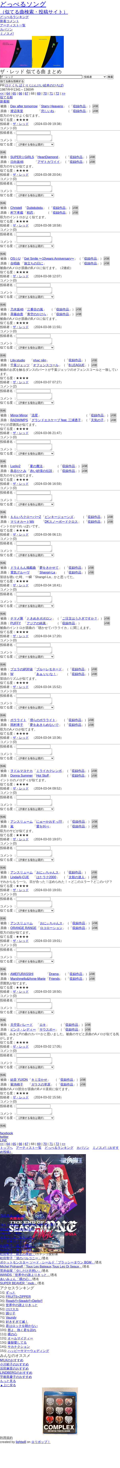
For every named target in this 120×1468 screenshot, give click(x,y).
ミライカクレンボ (49, 786)
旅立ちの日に (33, 267)
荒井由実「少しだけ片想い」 (20, 1294)
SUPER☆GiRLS (22, 158)
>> (63, 93)
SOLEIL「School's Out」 (17, 1253)
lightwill (21, 1465)
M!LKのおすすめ (11, 1384)
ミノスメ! (7, 33)
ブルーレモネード (49, 682)
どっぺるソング (23, 4)
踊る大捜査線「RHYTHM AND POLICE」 (29, 1248)
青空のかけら (36, 319)
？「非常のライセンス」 (17, 1265)
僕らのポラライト (42, 734)
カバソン (6, 29)
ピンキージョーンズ (59, 526)
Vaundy (11, 1341)
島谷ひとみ (18, 479)
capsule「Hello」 (12, 1257)
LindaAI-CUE (19, 895)
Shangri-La (47, 583)
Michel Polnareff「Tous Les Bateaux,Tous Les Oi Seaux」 (41, 1290)
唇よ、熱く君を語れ (22, 1354)
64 (8, 93)
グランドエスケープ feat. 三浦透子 (56, 427)
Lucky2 (15, 474)
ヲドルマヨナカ (21, 786)
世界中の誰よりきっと (22, 1329)
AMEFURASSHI (21, 994)
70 (45, 93)
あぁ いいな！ (46, 687)
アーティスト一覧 (28, 1171)
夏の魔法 (36, 474)
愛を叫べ (42, 843)
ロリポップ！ (40, 1465)
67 (26, 93)
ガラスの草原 (40, 1107)
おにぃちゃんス (47, 890)
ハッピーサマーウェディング (28, 1374)
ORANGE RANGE (23, 947)
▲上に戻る (8, 1409)
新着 (9, 21)
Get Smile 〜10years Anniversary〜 (49, 262)
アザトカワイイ (48, 163)
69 (39, 93)
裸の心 (12, 1358)
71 (51, 93)
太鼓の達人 (77, 895)
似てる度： (8, 145)
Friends (54, 999)
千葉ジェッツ (20, 371)
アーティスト (13, 25)
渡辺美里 (16, 111)
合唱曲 (15, 267)
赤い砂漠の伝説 (41, 479)
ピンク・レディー (23, 1051)
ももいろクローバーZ (25, 526)
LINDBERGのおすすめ (16, 1396)
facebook (6, 1157)
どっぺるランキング (59, 1171)
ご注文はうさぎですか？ (79, 630)
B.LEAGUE (77, 371)
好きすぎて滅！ (17, 1345)
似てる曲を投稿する (12, 81)
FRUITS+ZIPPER (18, 1320)
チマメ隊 (16, 630)
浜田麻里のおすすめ (14, 1392)
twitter (4, 1160)
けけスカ (12, 1333)
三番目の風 (35, 314)
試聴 (95, 106)
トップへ (6, 1171)
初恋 (30, 215)
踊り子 (10, 1337)
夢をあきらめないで (44, 739)
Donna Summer (21, 791)
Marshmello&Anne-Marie (27, 999)
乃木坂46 (17, 314)
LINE (3, 1164)
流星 (34, 422)
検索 (110, 76)
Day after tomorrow (23, 106)
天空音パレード (21, 1046)
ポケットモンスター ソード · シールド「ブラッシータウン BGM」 (47, 1286)
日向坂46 (17, 163)
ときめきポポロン (39, 630)
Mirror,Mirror (19, 422)
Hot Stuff (42, 791)
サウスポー (47, 1051)
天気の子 (97, 427)
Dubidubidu (35, 210)
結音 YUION (19, 1102)
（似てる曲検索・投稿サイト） (34, 11)
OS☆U (15, 262)
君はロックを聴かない (22, 1349)
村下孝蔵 (16, 215)
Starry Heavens (52, 106)
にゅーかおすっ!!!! (49, 838)
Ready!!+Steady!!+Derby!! (24, 1324)
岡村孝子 (16, 739)
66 (20, 93)
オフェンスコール (46, 371)
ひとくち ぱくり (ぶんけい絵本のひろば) (34, 85)
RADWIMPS (19, 427)
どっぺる (14, 17)
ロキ (42, 1046)
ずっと (10, 1316)
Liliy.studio (17, 366)
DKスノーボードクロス (61, 531)
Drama (54, 994)
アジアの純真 (36, 635)
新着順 (5, 101)
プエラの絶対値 (21, 682)
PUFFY (15, 635)
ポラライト (18, 734)
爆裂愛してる (17, 1366)
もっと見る (8, 1405)
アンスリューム (21, 838)
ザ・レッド (21, 124)
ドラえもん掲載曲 (23, 578)
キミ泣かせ (39, 1102)
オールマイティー (20, 1362)
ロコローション (51, 947)
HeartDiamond (47, 158)
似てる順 (6, 97)
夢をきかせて (49, 578)
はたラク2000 (46, 895)
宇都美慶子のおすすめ (16, 1400)
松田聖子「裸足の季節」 (17, 1269)
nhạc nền (39, 366)
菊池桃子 (16, 1107)
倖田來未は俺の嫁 (13, 1239)
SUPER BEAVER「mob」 (18, 1307)
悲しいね (47, 111)
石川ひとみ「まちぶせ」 (17, 1261)
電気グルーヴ (20, 583)
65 (14, 93)
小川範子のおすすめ (14, 1388)
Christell (16, 210)
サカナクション (19, 1370)
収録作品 (79, 106)
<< (2, 93)
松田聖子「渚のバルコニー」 (20, 1282)
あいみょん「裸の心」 (16, 1303)
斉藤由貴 (16, 319)
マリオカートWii (22, 531)
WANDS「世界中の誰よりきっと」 (25, 1298)
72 (57, 93)
